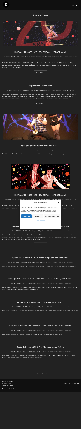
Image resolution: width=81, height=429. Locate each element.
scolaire (42, 95)
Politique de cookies (41, 220)
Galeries (31, 154)
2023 (24, 245)
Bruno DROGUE (10, 61)
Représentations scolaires (40, 90)
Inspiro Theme (67, 420)
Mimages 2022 (35, 306)
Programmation (35, 95)
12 (46, 410)
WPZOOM (76, 420)
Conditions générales (7, 419)
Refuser (37, 216)
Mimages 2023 (35, 245)
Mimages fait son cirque (34, 61)
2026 (18, 61)
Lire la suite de (41, 77)
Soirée (43, 61)
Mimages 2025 (38, 154)
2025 (19, 209)
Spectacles (48, 61)
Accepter (26, 216)
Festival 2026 (24, 61)
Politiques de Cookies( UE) (8, 426)
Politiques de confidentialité (9, 424)
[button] (59, 203)
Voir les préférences (51, 216)
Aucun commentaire (68, 95)
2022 (24, 306)
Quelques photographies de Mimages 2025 (40, 149)
